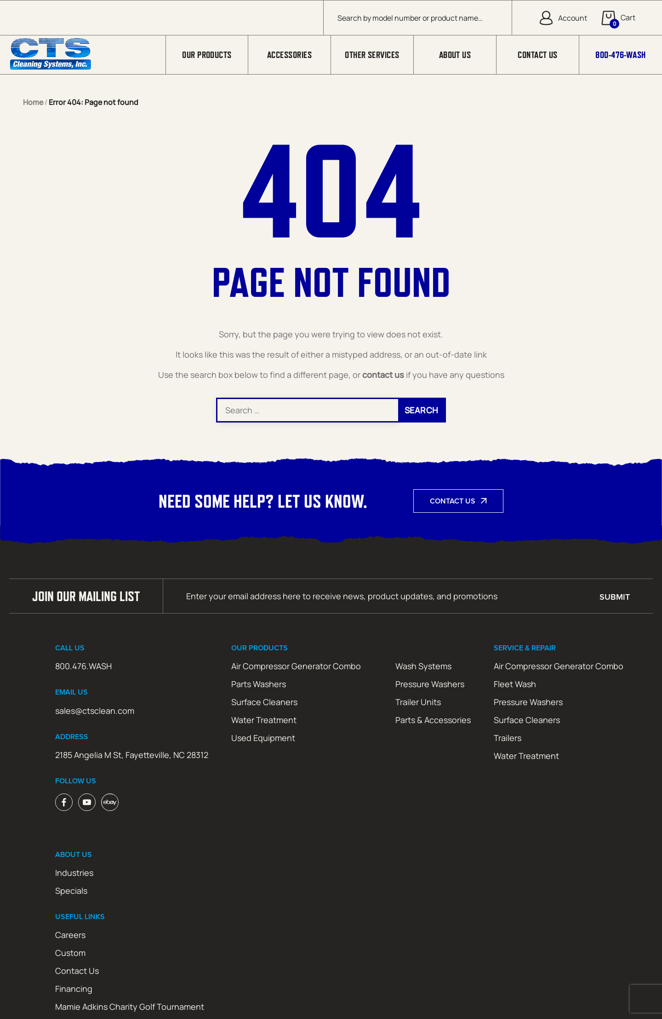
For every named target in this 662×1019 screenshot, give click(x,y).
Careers (70, 934)
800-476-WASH (620, 55)
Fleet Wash (515, 683)
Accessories (289, 55)
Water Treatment (264, 719)
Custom (70, 952)
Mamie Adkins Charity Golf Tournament (129, 1006)
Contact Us (538, 55)
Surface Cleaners (264, 701)
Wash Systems (423, 666)
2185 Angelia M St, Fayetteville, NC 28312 (131, 754)
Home (33, 102)
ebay (110, 802)
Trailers (507, 737)
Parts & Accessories (433, 719)
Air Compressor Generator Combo (296, 666)
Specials (71, 890)
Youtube (87, 802)
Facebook (64, 802)
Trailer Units (418, 701)
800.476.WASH (83, 666)
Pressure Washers (429, 683)
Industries (74, 872)
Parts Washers (258, 683)
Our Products (206, 55)
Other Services (372, 55)
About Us (455, 55)
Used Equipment (263, 737)
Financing (73, 988)
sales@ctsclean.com (94, 710)
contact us (383, 374)
